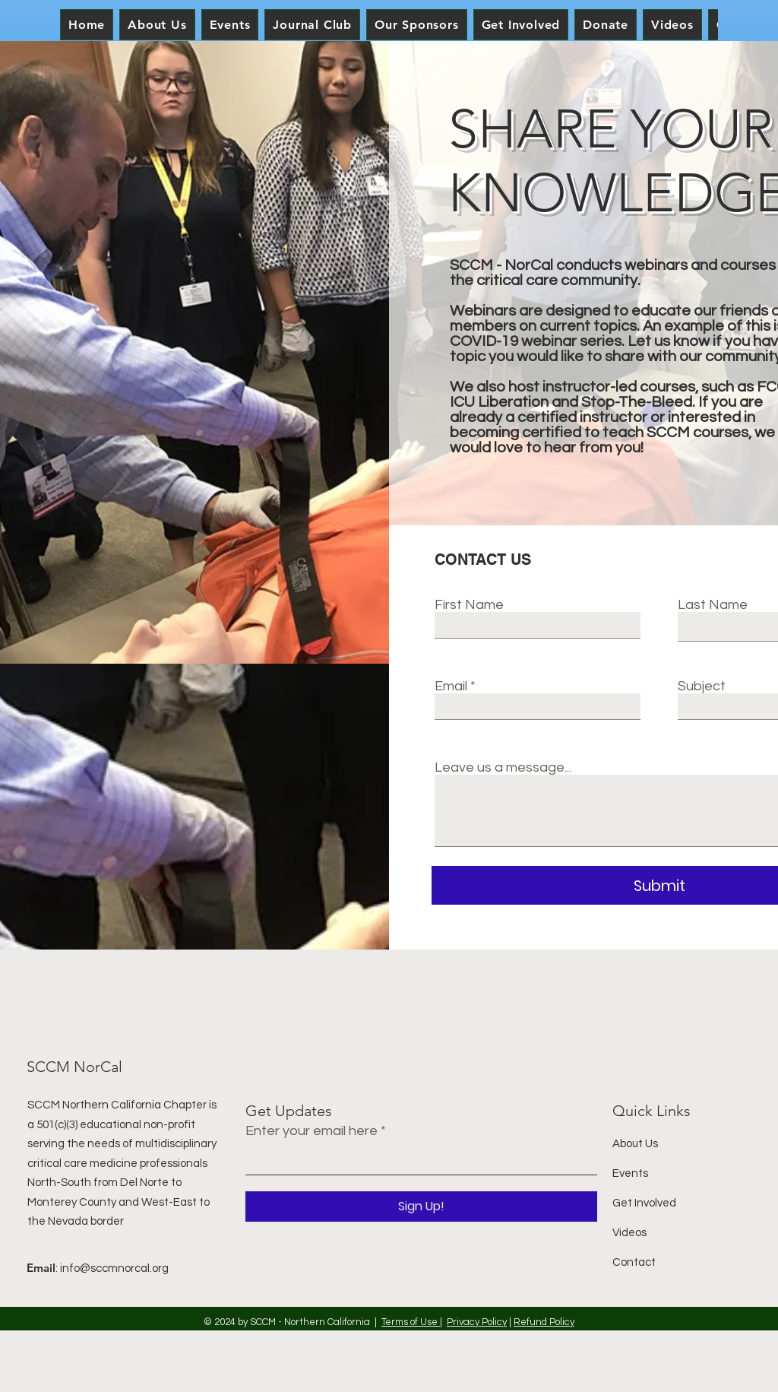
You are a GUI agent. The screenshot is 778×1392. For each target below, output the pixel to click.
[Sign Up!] (421, 1206)
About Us (635, 1143)
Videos (629, 1232)
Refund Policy (544, 1322)
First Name (469, 605)
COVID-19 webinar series (535, 341)
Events (630, 1173)
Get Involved (644, 1203)
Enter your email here (311, 1131)
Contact (634, 1262)
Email (451, 686)
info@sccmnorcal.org (114, 1268)
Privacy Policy (477, 1322)
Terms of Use (410, 1322)
